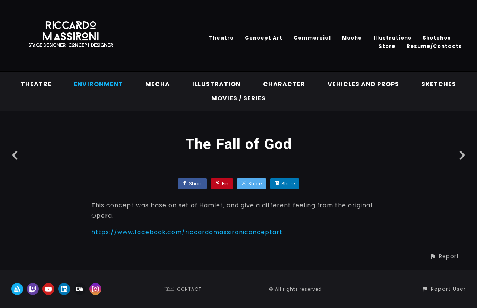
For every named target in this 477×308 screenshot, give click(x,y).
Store (387, 46)
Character (284, 84)
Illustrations (392, 37)
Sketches (437, 37)
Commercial (312, 37)
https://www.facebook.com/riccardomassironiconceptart (186, 232)
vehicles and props (363, 84)
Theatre (221, 37)
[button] (444, 256)
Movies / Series (238, 98)
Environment (98, 84)
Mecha (352, 37)
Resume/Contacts (434, 46)
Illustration (216, 84)
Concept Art (263, 37)
